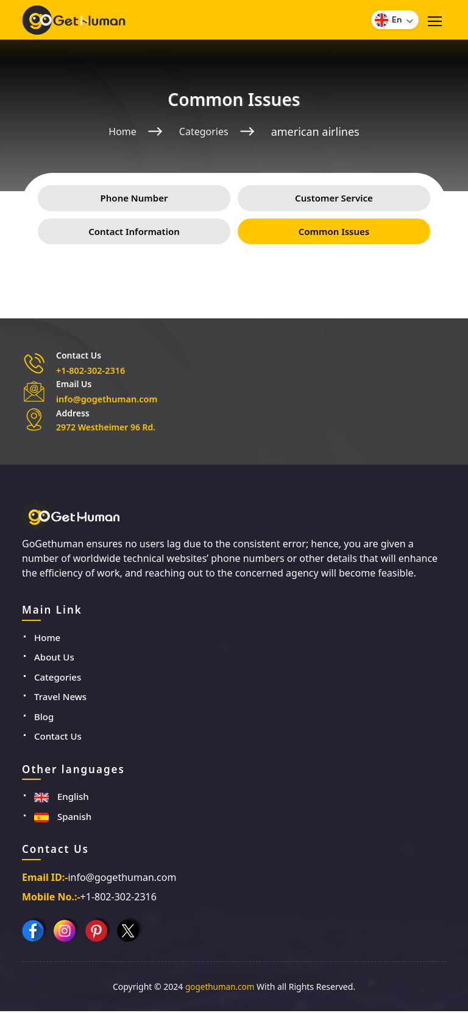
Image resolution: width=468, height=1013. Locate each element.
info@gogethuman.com (105, 401)
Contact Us (58, 738)
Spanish (62, 818)
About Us (54, 659)
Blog (44, 718)
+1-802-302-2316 (89, 372)
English (61, 798)
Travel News (60, 698)
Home (119, 131)
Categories (205, 131)
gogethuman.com (220, 988)
